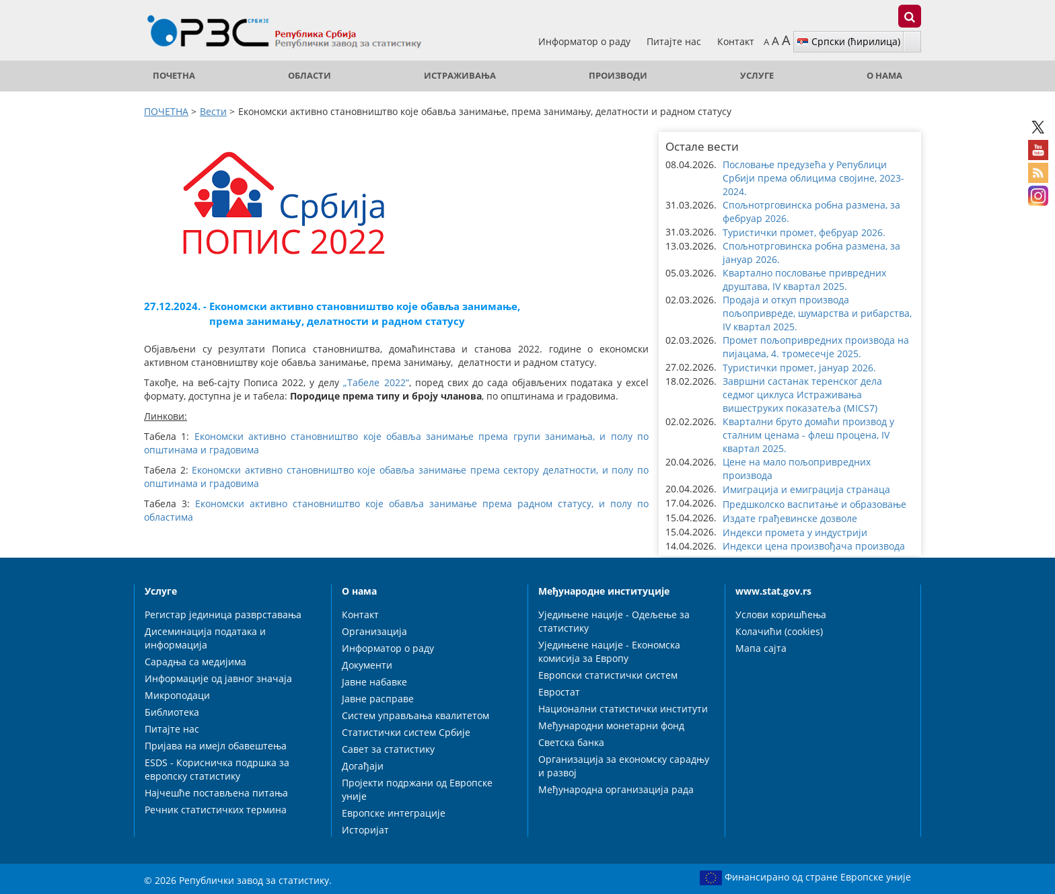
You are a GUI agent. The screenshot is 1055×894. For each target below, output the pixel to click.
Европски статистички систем (608, 675)
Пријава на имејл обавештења (216, 745)
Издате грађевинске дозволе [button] (790, 518)
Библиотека (172, 712)
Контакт (735, 41)
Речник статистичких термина (216, 809)
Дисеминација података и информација (205, 638)
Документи (367, 665)
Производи (618, 75)
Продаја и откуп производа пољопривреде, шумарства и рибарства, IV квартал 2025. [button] (817, 313)
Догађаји (363, 765)
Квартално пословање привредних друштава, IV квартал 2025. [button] (804, 279)
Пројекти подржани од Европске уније (417, 789)
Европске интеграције (393, 813)
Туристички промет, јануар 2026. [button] (799, 367)
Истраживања (460, 75)
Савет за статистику (388, 749)
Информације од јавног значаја (218, 678)
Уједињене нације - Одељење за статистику (614, 621)
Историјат (365, 829)
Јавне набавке (374, 681)
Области (309, 75)
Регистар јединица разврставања (223, 614)
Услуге (757, 75)
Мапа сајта (761, 648)
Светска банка (571, 742)
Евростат (559, 691)
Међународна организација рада (616, 789)
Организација (374, 631)
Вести (213, 111)
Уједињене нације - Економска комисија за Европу (609, 651)
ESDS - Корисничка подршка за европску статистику (217, 769)
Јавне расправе (378, 698)
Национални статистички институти (623, 708)
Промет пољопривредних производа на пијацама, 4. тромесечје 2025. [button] (816, 347)
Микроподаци (177, 695)
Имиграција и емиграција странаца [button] (806, 489)
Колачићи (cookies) (779, 631)
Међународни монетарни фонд (611, 725)
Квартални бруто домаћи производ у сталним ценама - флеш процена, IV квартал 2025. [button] (808, 435)
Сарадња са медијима (195, 661)
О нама (884, 75)
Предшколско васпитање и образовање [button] (814, 504)
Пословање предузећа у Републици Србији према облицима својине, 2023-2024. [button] (813, 178)
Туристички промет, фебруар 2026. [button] (804, 232)
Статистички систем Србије (406, 732)
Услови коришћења (780, 614)
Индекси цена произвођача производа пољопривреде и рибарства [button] (814, 552)
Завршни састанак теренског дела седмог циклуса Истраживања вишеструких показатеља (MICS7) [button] (802, 394)
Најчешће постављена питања (216, 792)
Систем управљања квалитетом (415, 715)
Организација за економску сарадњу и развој (623, 766)
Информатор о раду (585, 41)
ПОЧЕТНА (174, 75)
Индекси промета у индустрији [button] (795, 532)
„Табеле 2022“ (375, 382)
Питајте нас (675, 41)
